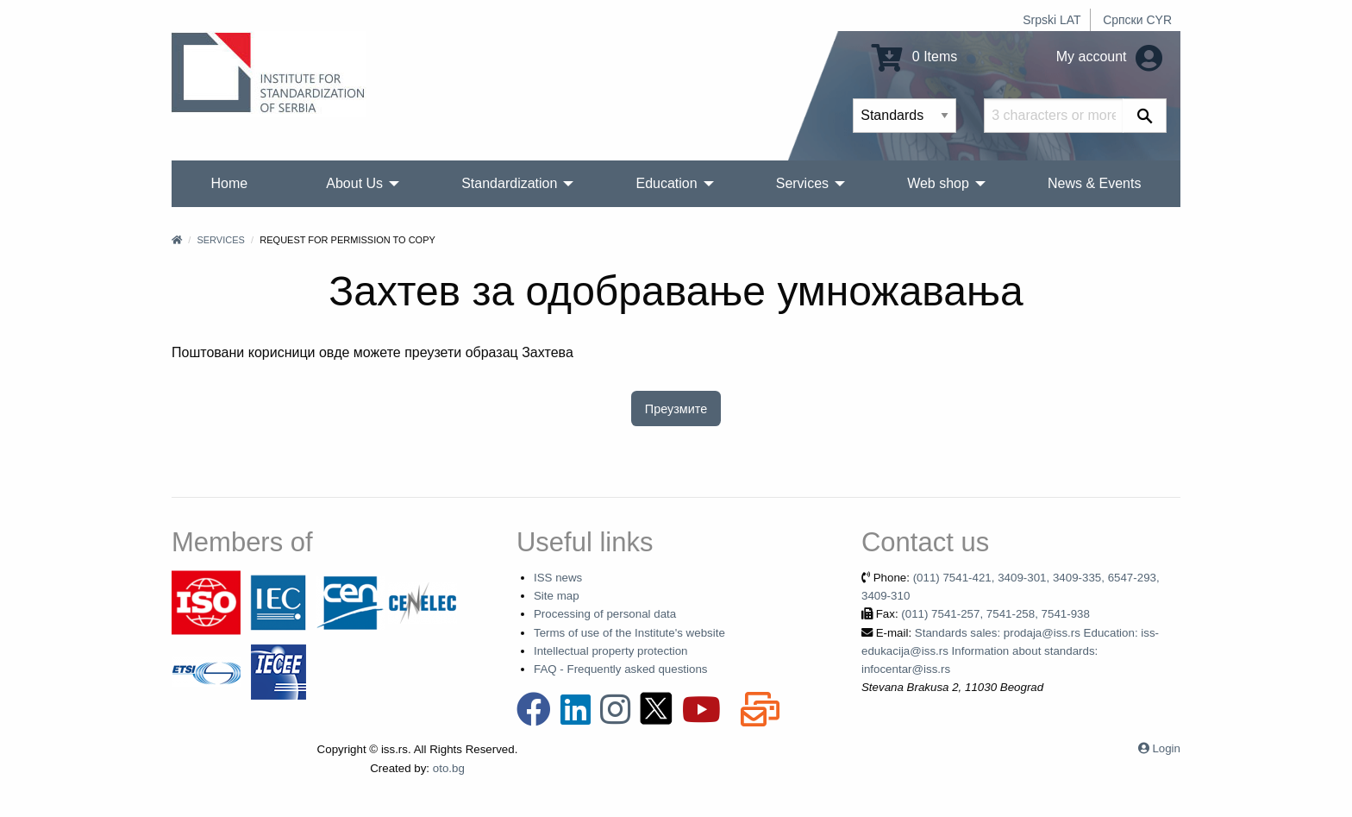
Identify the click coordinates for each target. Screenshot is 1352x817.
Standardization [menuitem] (509, 183)
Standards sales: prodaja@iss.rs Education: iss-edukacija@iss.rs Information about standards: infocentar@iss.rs (1010, 651)
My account (1109, 56)
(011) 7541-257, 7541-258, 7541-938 (995, 613)
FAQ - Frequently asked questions (621, 669)
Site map (556, 595)
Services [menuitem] (802, 183)
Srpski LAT (1051, 20)
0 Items (914, 56)
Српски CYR (1137, 20)
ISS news (558, 577)
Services (220, 240)
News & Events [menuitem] (1094, 183)
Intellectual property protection (611, 650)
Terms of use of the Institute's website (629, 632)
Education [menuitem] (666, 183)
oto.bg (449, 768)
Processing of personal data (605, 613)
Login (1166, 748)
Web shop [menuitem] (938, 183)
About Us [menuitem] (354, 183)
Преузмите (676, 409)
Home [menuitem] (229, 183)
